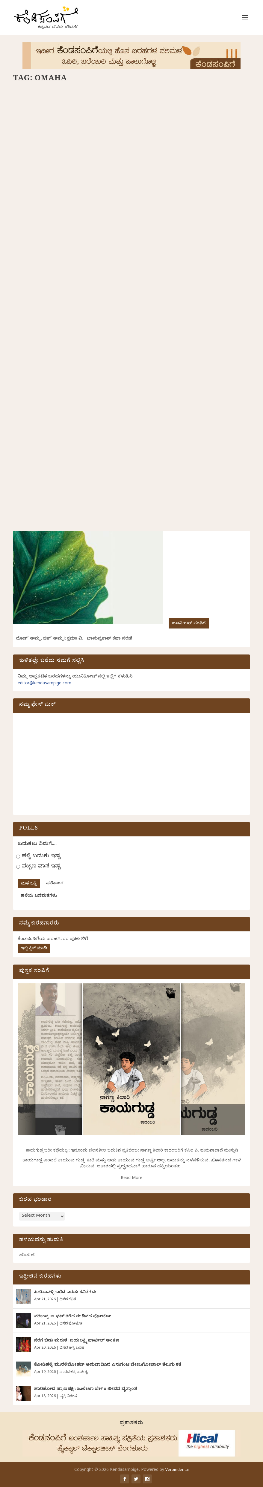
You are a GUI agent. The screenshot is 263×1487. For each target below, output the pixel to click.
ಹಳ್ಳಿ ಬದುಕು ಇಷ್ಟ (41, 856)
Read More (131, 1178)
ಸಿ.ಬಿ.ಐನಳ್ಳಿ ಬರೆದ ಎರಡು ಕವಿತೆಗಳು (65, 1293)
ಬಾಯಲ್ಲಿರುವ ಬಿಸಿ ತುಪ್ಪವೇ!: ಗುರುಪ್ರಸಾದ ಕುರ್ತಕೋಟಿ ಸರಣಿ (69, 169)
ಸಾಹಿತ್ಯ (82, 1372)
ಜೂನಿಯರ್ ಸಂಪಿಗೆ (188, 624)
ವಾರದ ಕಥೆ (67, 1372)
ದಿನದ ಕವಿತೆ (68, 1299)
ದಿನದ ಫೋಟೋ (71, 1324)
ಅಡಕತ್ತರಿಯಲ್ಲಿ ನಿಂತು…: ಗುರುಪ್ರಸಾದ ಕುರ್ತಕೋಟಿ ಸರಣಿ (66, 375)
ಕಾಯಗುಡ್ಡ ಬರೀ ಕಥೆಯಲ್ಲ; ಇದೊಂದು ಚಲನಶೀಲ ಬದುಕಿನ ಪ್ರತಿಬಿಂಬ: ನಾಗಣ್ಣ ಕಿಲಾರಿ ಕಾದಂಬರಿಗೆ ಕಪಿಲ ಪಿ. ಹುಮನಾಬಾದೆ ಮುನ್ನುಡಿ (131, 1151)
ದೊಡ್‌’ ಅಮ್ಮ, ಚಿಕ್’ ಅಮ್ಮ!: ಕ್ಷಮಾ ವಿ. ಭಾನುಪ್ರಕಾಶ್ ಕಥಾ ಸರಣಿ (74, 639)
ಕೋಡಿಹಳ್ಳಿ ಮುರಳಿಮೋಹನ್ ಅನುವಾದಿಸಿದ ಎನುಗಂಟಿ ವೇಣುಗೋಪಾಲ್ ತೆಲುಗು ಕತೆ (107, 1365)
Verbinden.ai (177, 1470)
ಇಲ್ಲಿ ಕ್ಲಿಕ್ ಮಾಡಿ (34, 949)
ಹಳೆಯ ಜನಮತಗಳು (39, 896)
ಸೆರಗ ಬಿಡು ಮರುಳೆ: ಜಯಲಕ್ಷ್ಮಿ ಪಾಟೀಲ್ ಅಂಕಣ (77, 1341)
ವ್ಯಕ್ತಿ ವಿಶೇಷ (68, 1396)
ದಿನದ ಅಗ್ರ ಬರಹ (72, 1348)
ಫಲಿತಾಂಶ (55, 884)
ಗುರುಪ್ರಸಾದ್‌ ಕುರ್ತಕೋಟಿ (66, 182)
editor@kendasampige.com (44, 684)
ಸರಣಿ (40, 190)
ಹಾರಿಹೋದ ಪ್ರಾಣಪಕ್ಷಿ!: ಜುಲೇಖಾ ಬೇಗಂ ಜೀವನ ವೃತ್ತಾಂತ (85, 1389)
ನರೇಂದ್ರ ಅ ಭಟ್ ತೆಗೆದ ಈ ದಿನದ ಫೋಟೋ (72, 1317)
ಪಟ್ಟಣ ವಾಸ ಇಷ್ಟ (41, 866)
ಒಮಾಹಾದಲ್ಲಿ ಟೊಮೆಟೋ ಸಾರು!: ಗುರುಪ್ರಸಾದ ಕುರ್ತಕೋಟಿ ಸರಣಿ (185, 169)
